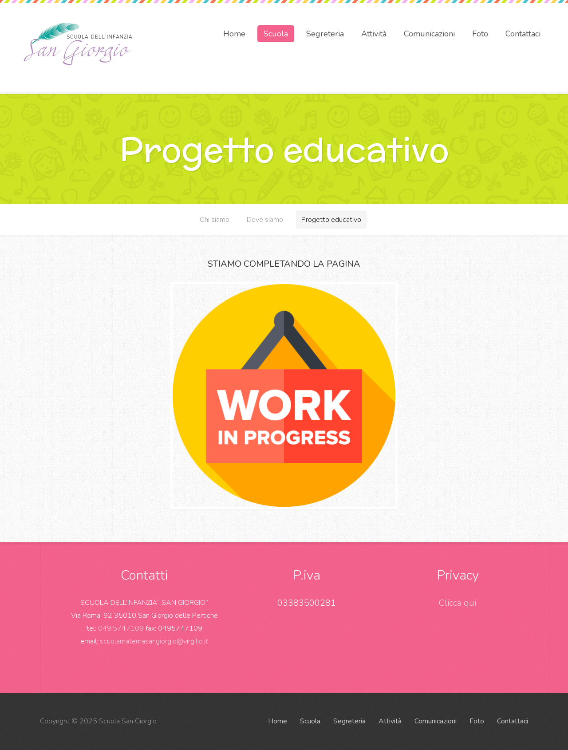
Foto (480, 33)
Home (234, 33)
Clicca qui (457, 603)
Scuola (276, 33)
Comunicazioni (429, 33)
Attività (374, 33)
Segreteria (325, 33)
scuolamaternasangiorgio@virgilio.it (154, 641)
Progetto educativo (331, 220)
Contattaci (522, 33)
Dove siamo (265, 220)
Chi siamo (214, 220)
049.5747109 (121, 628)
